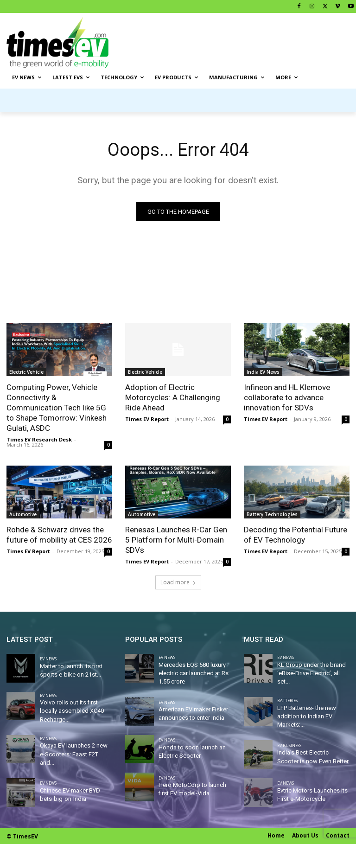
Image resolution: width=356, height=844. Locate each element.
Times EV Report (147, 419)
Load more (178, 582)
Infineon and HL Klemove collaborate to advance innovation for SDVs (287, 397)
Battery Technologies (272, 515)
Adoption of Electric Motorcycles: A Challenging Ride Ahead (172, 397)
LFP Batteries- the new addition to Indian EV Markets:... (306, 716)
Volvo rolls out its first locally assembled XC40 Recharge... (72, 711)
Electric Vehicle (26, 372)
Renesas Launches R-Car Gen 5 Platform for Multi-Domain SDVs (176, 540)
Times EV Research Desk (39, 439)
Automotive (23, 515)
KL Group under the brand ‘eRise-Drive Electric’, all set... (311, 673)
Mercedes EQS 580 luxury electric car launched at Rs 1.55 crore (194, 673)
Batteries (287, 700)
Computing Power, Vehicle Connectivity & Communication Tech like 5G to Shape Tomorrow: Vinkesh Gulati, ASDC (56, 408)
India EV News (263, 372)
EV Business (289, 745)
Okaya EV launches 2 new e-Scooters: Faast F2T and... (74, 754)
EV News (48, 659)
